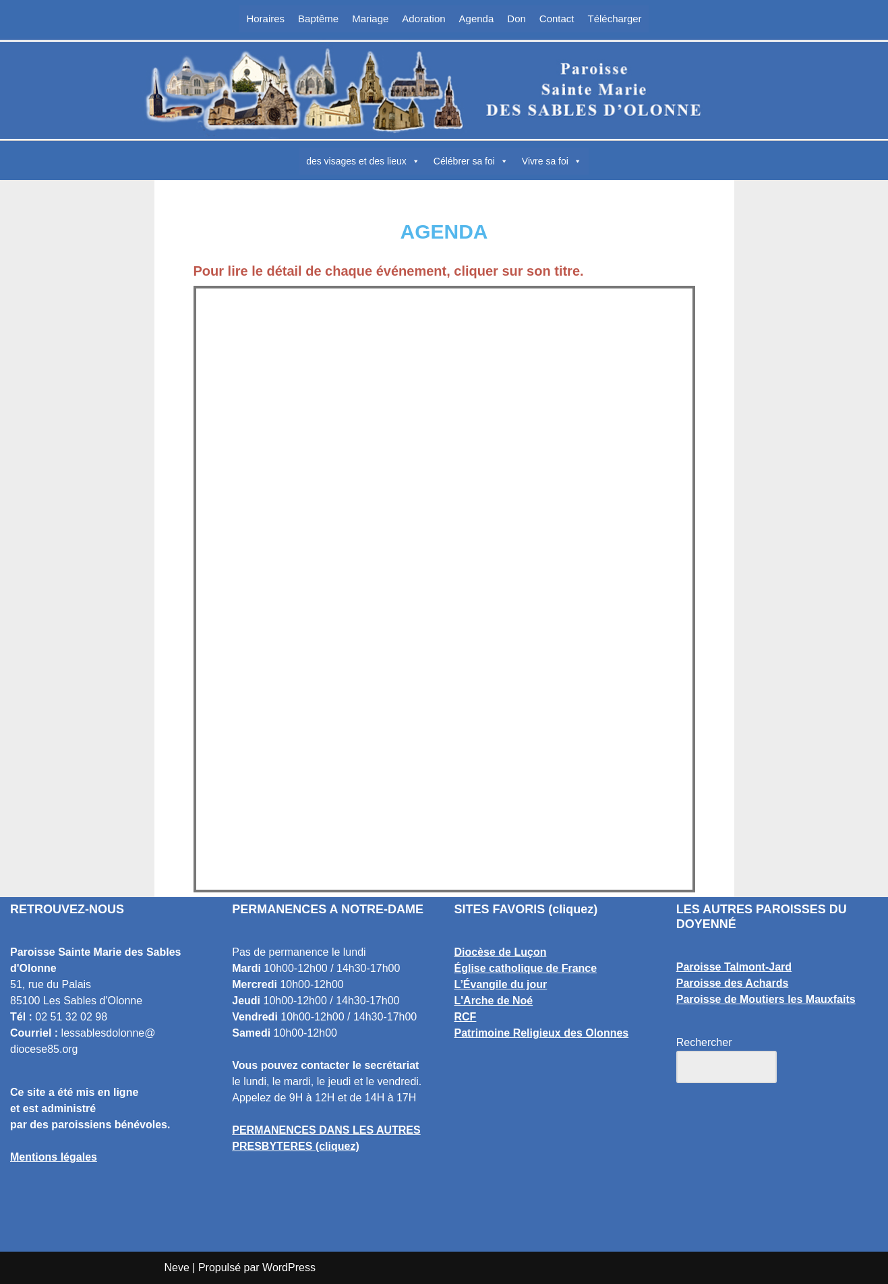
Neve (177, 1267)
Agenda (476, 18)
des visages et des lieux (363, 161)
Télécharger (615, 18)
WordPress (289, 1267)
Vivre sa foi (552, 161)
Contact (556, 18)
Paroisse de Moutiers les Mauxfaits (766, 999)
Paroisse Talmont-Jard (734, 967)
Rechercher (704, 1042)
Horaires (265, 18)
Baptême (318, 18)
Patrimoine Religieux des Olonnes (541, 1033)
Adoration (423, 18)
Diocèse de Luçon (500, 952)
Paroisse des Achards (732, 983)
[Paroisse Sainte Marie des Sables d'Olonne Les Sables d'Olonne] (444, 90)
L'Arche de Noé (493, 1000)
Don (516, 18)
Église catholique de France (525, 968)
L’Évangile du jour (500, 984)
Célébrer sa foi (471, 161)
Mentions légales (53, 1157)
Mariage (370, 18)
